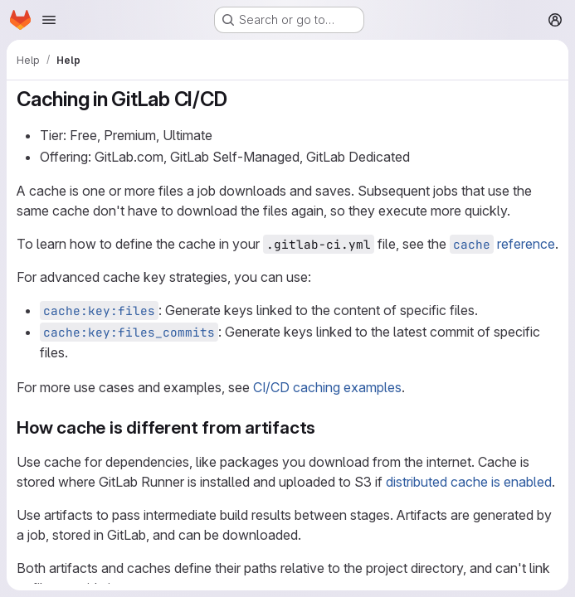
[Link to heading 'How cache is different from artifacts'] (324, 427)
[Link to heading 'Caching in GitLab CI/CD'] (237, 99)
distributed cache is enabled (469, 481)
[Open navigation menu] (49, 20)
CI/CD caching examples (327, 387)
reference (502, 243)
